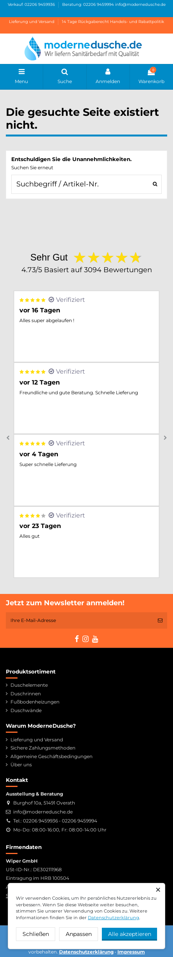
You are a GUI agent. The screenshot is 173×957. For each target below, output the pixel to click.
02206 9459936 (40, 821)
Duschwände (26, 710)
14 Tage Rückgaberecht (85, 21)
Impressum (131, 952)
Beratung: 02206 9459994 (88, 4)
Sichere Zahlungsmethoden (42, 748)
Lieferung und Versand (32, 21)
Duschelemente (29, 685)
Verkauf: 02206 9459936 (32, 4)
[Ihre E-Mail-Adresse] (79, 620)
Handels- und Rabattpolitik (137, 21)
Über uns (21, 764)
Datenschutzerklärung (113, 917)
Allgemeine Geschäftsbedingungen (51, 756)
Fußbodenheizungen (34, 702)
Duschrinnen (25, 693)
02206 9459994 (79, 821)
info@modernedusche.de (140, 4)
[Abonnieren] (160, 620)
